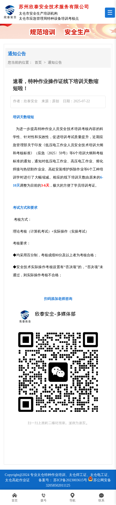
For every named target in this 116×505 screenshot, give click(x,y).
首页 (38, 62)
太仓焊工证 (78, 475)
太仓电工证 (99, 475)
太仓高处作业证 (17, 480)
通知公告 (55, 62)
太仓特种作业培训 (51, 475)
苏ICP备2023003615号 (70, 480)
